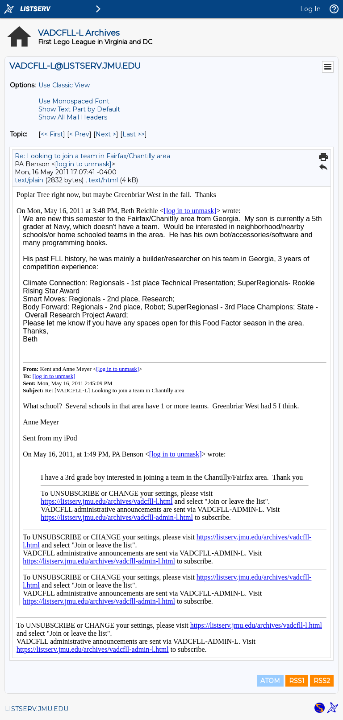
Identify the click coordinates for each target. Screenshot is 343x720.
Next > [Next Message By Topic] (106, 134)
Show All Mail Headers (72, 117)
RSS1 (297, 681)
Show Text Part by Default (79, 109)
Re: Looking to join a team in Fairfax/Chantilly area (92, 156)
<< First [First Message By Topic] (52, 134)
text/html (103, 180)
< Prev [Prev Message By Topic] (79, 134)
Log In (310, 9)
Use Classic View (64, 85)
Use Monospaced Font (73, 101)
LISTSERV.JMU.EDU (36, 709)
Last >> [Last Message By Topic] (133, 134)
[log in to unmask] (83, 164)
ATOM (270, 681)
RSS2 (322, 681)
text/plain (29, 180)
